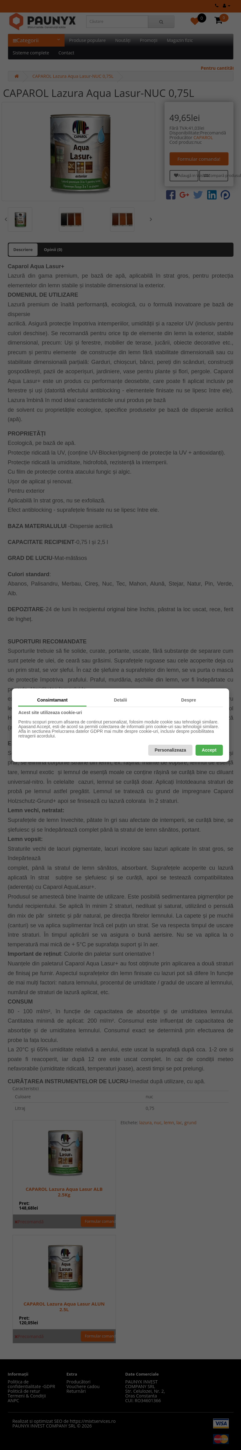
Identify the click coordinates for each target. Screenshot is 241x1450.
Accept (209, 750)
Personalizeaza (170, 750)
